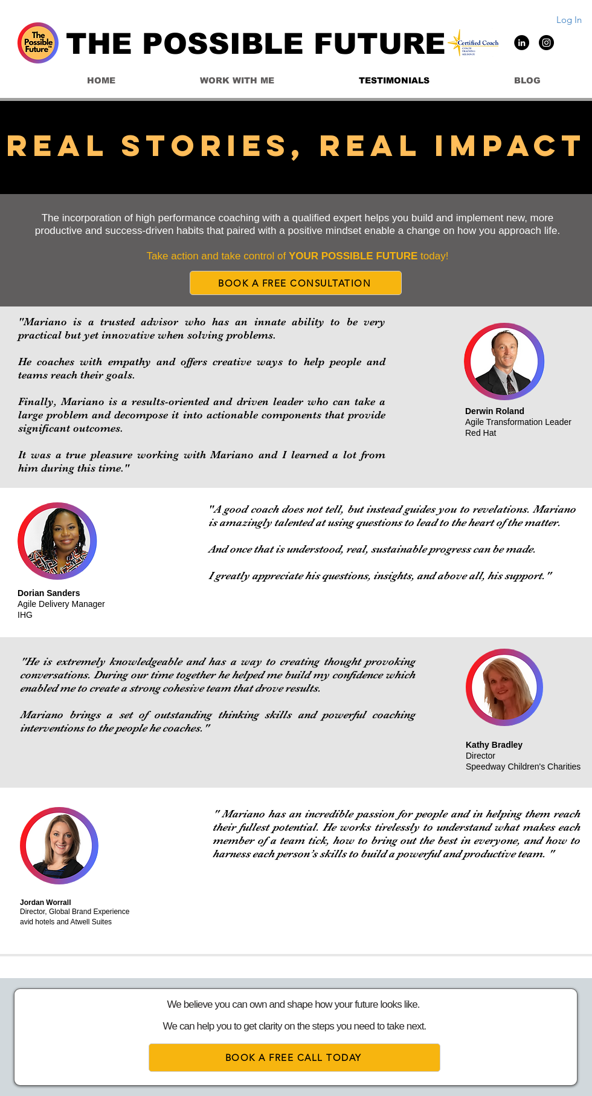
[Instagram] (546, 42)
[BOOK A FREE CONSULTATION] (296, 283)
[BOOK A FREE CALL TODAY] (294, 1057)
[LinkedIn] (521, 42)
